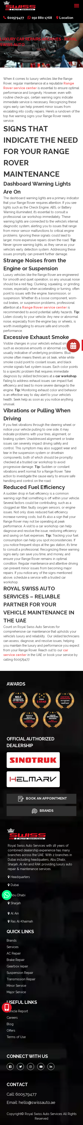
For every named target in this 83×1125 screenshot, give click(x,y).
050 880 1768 (39, 18)
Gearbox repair (17, 966)
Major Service (16, 992)
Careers (12, 1017)
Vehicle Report (17, 1011)
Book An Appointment (41, 799)
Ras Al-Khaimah (22, 921)
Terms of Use (16, 1037)
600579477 (13, 18)
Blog (10, 1024)
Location (64, 18)
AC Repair (14, 953)
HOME (41, 49)
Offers (11, 1030)
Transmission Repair (21, 979)
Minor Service (16, 985)
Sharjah (16, 903)
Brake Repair (16, 960)
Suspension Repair (20, 973)
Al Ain (15, 913)
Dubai (15, 885)
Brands (42, 811)
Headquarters (20, 877)
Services (13, 947)
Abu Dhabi (18, 895)
